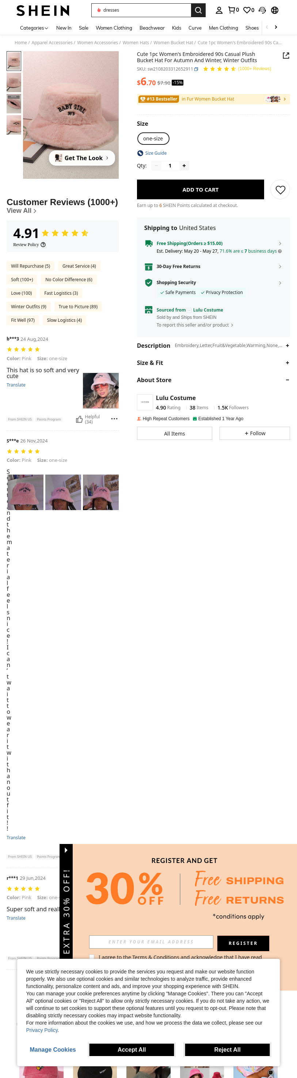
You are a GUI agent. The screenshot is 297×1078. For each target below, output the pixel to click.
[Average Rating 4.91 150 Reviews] (237, 69)
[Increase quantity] (184, 165)
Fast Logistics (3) (61, 293)
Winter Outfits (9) (28, 307)
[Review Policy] (29, 245)
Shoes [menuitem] (252, 28)
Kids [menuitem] (176, 28)
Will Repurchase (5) (30, 266)
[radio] (153, 138)
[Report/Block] (114, 418)
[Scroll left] (267, 27)
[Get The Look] (82, 158)
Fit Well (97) (23, 320)
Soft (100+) (22, 279)
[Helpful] (79, 419)
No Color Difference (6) (68, 279)
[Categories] (34, 27)
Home (21, 42)
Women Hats (136, 42)
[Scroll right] (275, 27)
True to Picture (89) (78, 307)
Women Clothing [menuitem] (114, 28)
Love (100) (21, 293)
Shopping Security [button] (176, 282)
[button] (141, 10)
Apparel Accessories (52, 42)
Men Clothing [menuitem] (223, 28)
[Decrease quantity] (156, 165)
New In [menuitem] (64, 28)
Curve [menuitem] (195, 28)
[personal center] (219, 10)
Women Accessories (97, 42)
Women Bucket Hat (173, 42)
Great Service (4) (79, 266)
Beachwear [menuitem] (152, 28)
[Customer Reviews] (63, 206)
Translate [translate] (16, 385)
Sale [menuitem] (83, 28)
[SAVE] (280, 189)
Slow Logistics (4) (64, 320)
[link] (233, 9)
